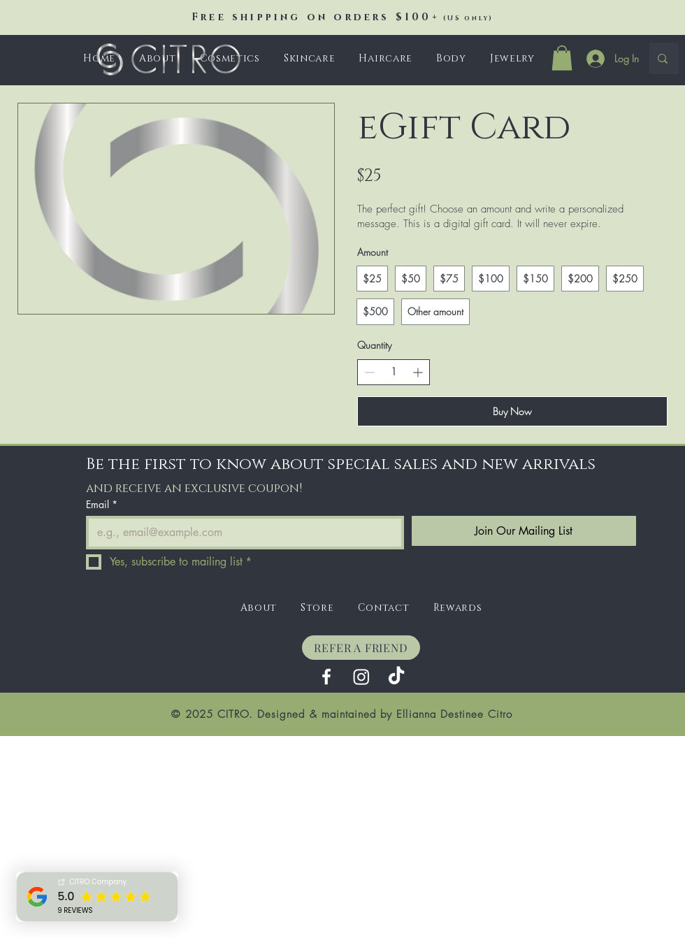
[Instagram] (361, 676)
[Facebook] (326, 676)
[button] (309, 58)
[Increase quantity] (417, 372)
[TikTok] (396, 676)
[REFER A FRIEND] (361, 647)
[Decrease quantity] (369, 372)
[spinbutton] (393, 372)
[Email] (241, 533)
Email (101, 504)
